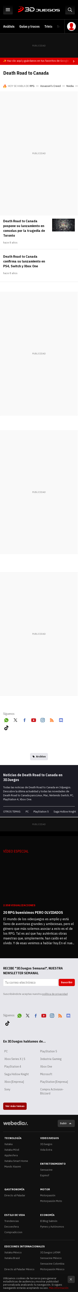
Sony (7, 1089)
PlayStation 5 (41, 811)
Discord (61, 719)
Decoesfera (11, 1226)
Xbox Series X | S (14, 1059)
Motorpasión (47, 1195)
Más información (58, 1288)
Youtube (33, 719)
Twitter (15, 719)
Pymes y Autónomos (52, 1226)
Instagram (42, 719)
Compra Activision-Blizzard (52, 1091)
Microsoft (46, 1074)
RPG (32, 86)
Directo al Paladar (14, 1195)
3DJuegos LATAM (50, 1252)
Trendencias (11, 1221)
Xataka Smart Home (16, 1161)
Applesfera (11, 1155)
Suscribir (67, 982)
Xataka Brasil (12, 1258)
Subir (63, 1123)
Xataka (8, 1144)
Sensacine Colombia (52, 1263)
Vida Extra (46, 1149)
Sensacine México (51, 1258)
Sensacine (46, 1169)
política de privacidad (55, 994)
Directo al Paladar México (19, 1269)
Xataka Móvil (11, 1149)
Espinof (44, 1175)
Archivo (41, 756)
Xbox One (46, 1066)
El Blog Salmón (48, 1221)
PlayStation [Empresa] (54, 1082)
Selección (64, 26)
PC (27, 811)
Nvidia (70, 86)
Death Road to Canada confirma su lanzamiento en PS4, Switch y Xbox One (24, 261)
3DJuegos (39, 9)
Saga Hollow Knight (65, 811)
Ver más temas (14, 1106)
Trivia (48, 26)
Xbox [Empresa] (14, 1082)
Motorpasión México (52, 1269)
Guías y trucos (29, 26)
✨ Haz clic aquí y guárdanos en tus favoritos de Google (36, 60)
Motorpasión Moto (51, 1201)
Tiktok (6, 727)
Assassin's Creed (50, 86)
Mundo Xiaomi (12, 1166)
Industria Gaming (51, 1059)
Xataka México (13, 1252)
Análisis (9, 26)
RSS (52, 719)
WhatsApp (6, 719)
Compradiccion (13, 1232)
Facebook (24, 719)
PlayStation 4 (12, 1066)
